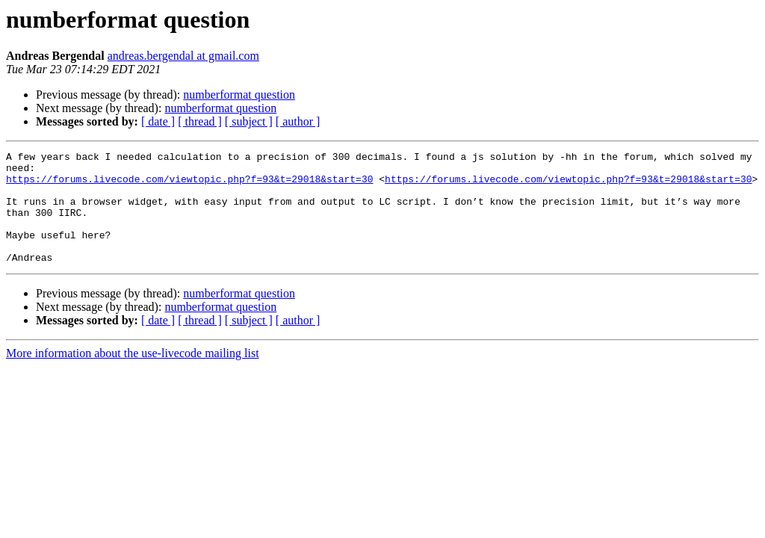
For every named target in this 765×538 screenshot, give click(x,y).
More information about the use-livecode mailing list (132, 375)
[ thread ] (200, 121)
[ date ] (158, 121)
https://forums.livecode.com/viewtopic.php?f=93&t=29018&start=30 (189, 185)
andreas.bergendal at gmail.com (183, 55)
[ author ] (298, 121)
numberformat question (239, 94)
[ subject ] (249, 121)
